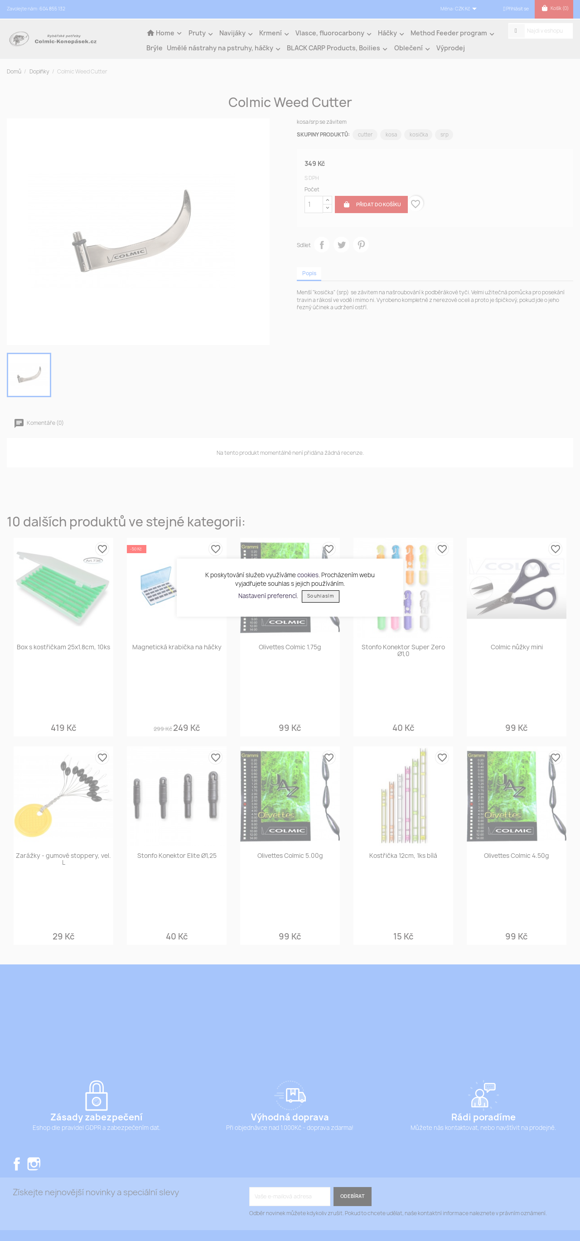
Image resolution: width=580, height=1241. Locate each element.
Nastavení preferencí (267, 595)
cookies (308, 575)
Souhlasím (320, 596)
